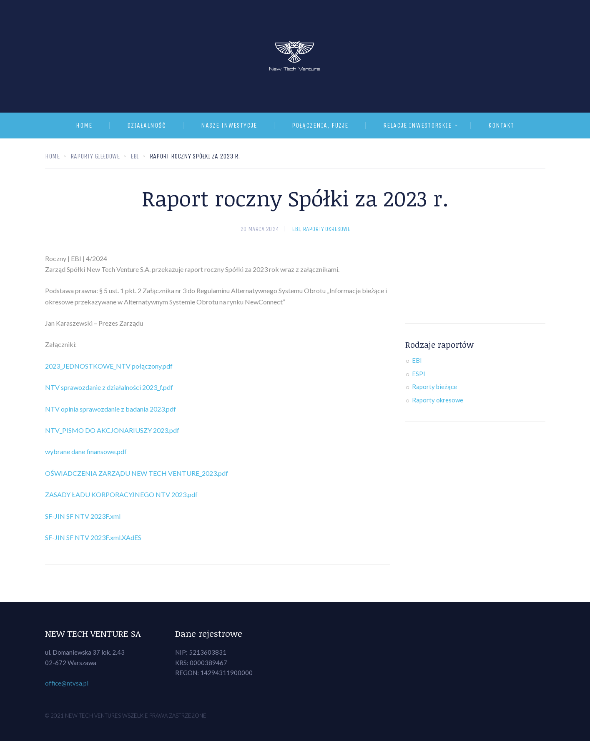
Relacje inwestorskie (417, 125)
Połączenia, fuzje (320, 125)
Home (84, 125)
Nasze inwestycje (229, 125)
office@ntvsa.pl (66, 683)
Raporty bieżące (434, 386)
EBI (296, 229)
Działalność (146, 125)
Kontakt (501, 125)
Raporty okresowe (326, 229)
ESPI (418, 373)
